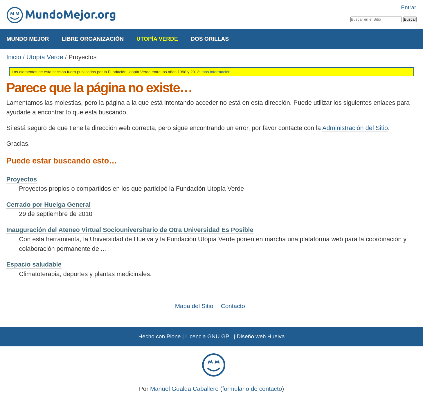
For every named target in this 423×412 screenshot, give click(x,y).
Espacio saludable (34, 264)
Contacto (233, 306)
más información (216, 72)
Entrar (408, 7)
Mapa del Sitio (194, 306)
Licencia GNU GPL (208, 336)
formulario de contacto (252, 388)
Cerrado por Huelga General (48, 204)
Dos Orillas (210, 39)
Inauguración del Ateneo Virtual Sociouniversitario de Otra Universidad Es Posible (129, 229)
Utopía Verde (157, 39)
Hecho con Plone (159, 336)
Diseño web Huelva (261, 336)
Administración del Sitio (355, 128)
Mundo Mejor (27, 39)
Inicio (13, 57)
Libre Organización (93, 39)
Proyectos (21, 179)
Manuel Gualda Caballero (184, 388)
